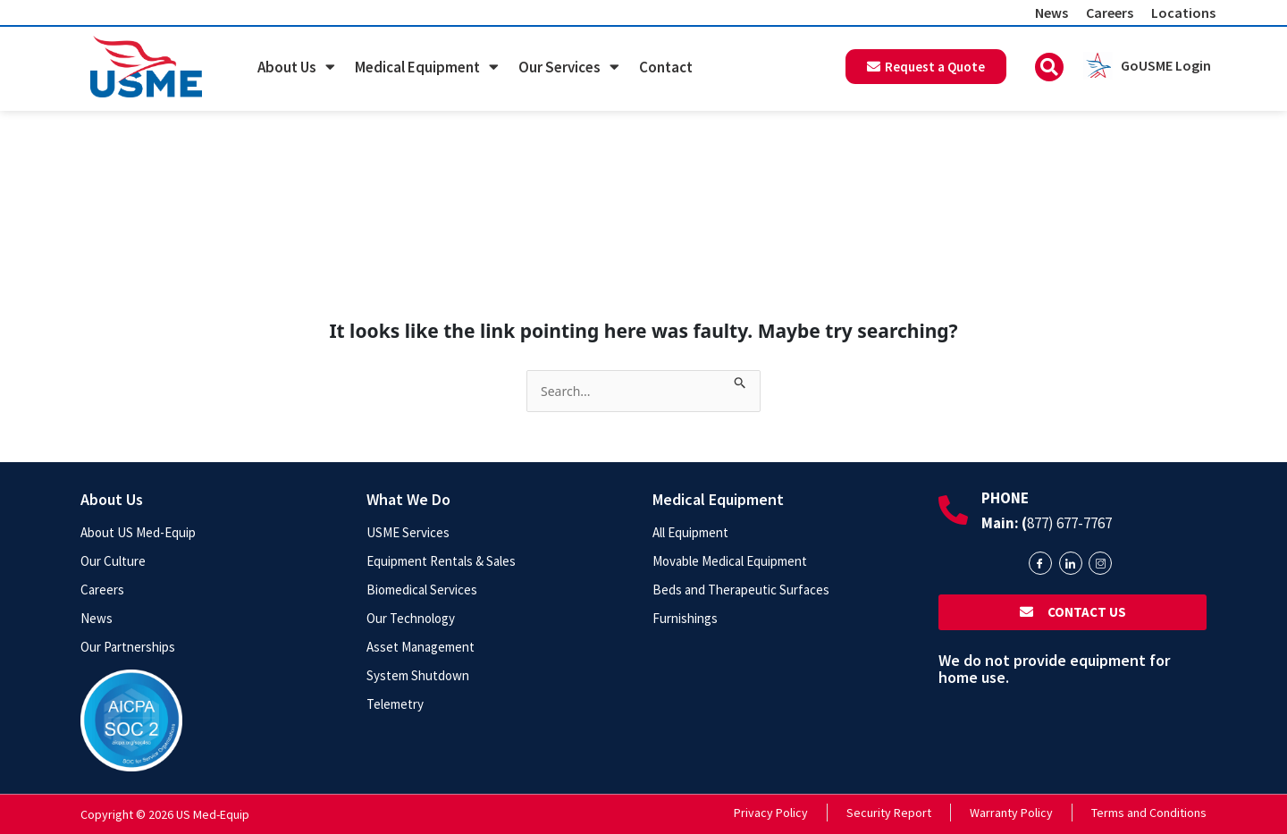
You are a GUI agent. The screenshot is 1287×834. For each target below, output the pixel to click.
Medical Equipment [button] (427, 66)
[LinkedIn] (1070, 563)
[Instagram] (1100, 563)
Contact (666, 67)
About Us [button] (296, 66)
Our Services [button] (568, 66)
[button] (1049, 67)
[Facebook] (1040, 563)
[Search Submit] (740, 379)
